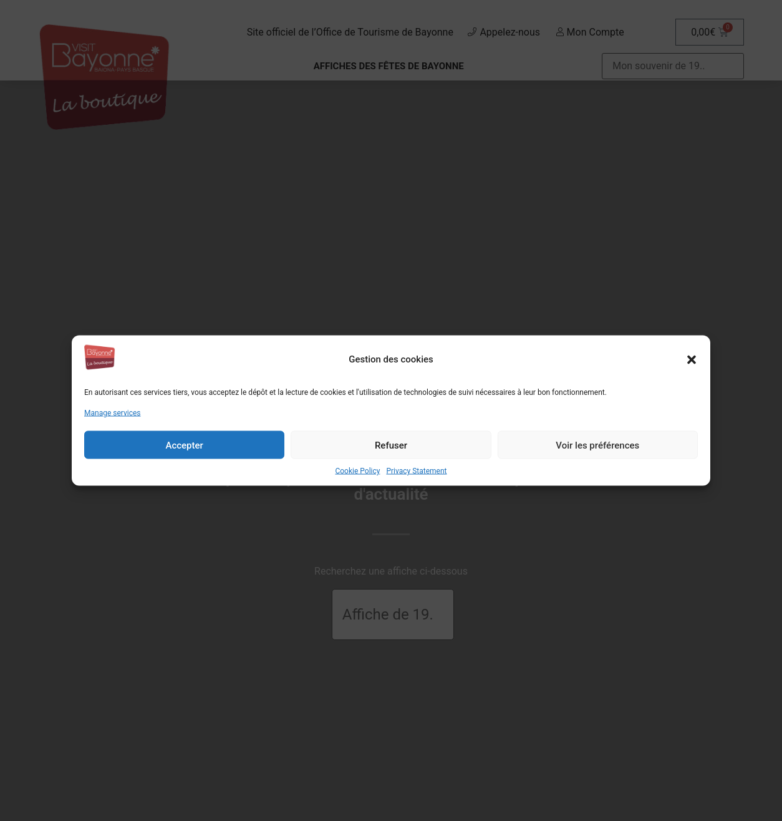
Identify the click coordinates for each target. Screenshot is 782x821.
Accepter (184, 444)
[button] (691, 359)
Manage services (112, 413)
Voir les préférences (597, 444)
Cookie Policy (357, 471)
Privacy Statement (416, 471)
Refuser (391, 444)
